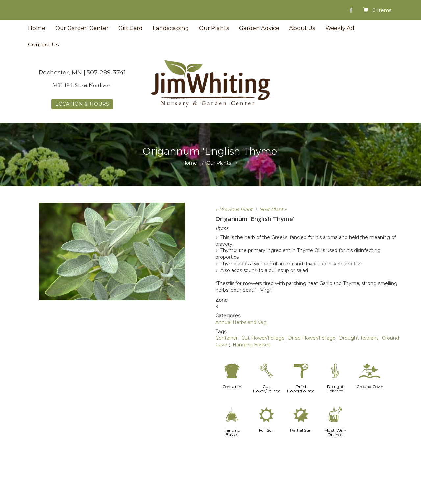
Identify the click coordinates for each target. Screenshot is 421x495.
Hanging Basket (251, 345)
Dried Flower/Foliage (311, 338)
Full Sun (266, 430)
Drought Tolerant (358, 338)
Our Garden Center (82, 28)
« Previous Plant (234, 209)
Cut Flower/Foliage (263, 338)
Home (36, 28)
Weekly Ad (339, 28)
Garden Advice (259, 28)
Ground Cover (370, 386)
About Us (302, 28)
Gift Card (130, 28)
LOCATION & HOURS (82, 104)
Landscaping (171, 28)
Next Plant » (273, 209)
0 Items (381, 10)
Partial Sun (300, 430)
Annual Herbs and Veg (241, 322)
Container (226, 338)
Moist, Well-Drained (335, 432)
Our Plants (214, 28)
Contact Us (43, 44)
